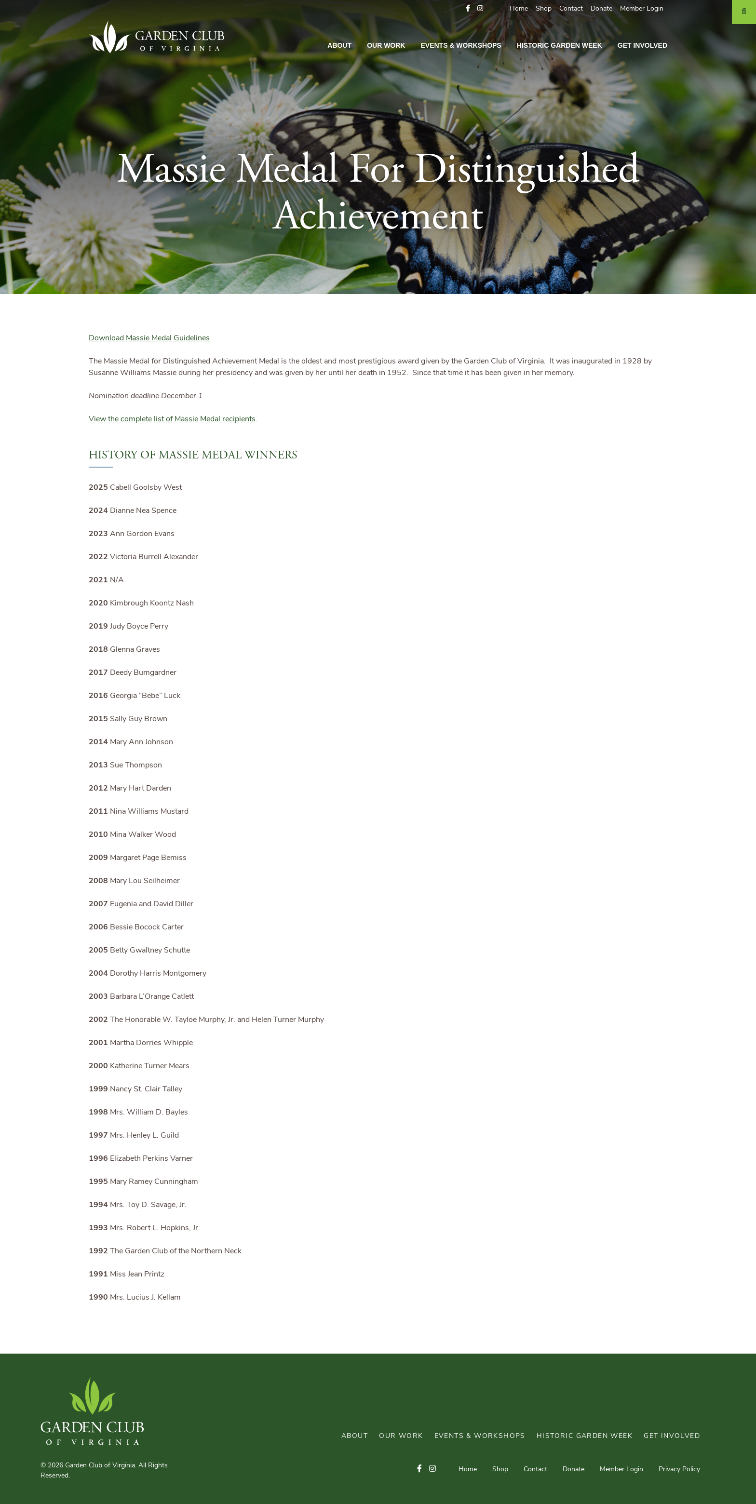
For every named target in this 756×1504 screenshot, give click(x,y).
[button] (468, 9)
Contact (571, 9)
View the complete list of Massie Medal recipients (172, 419)
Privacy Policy (679, 1469)
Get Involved (642, 45)
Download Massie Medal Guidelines (149, 338)
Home (519, 9)
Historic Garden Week (559, 45)
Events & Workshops (460, 45)
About (339, 45)
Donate (601, 9)
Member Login (641, 9)
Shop (544, 9)
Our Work (386, 45)
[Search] (744, 12)
